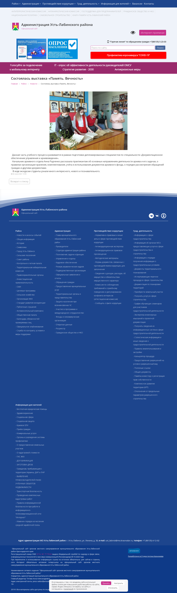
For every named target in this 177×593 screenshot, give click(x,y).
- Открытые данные (63, 324)
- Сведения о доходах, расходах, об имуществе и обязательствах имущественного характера (110, 277)
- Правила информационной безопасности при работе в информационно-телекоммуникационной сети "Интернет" (28, 510)
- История (20, 243)
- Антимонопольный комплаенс (30, 310)
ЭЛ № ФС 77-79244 (44, 554)
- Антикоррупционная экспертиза (108, 246)
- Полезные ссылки (141, 368)
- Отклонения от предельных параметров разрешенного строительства (146, 395)
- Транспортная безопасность (29, 491)
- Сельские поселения (25, 255)
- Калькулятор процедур (143, 356)
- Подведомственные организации (70, 270)
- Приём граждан (23, 429)
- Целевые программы (25, 290)
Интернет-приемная (152, 32)
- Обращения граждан (64, 282)
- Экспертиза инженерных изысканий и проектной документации (144, 318)
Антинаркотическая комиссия (63, 11)
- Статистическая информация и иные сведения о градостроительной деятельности (148, 341)
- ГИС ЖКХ (20, 456)
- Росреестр (60, 328)
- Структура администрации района (70, 250)
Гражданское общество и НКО (138, 11)
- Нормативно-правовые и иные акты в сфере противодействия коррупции (108, 239)
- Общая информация (25, 239)
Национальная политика (24, 15)
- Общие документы (142, 372)
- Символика (21, 247)
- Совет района (22, 259)
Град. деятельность (88, 3)
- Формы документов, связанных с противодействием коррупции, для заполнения (109, 266)
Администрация (31, 3)
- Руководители (61, 246)
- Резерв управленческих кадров (69, 266)
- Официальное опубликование (29, 326)
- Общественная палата (26, 315)
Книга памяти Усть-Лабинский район (91, 15)
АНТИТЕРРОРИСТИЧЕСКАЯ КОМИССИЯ (29, 11)
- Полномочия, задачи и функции (69, 254)
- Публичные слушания (26, 307)
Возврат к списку (19, 181)
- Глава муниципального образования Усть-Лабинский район (68, 239)
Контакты (149, 3)
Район (16, 3)
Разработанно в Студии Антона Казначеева (145, 556)
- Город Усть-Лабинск (25, 251)
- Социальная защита (25, 421)
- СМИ (18, 286)
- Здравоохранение (24, 413)
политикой (68, 589)
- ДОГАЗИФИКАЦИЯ (24, 460)
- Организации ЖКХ (24, 299)
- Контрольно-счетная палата (29, 263)
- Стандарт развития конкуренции (30, 302)
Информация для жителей (116, 3)
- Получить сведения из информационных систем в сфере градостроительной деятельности (148, 330)
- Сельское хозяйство (25, 294)
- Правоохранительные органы (30, 275)
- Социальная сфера (24, 417)
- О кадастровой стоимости (27, 452)
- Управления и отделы (65, 258)
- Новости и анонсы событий (28, 235)
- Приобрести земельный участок (148, 292)
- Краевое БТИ (22, 425)
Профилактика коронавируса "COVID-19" (128, 55)
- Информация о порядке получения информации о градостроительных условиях (146, 261)
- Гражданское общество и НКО (69, 332)
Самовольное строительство (55, 15)
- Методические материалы (106, 258)
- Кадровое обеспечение (66, 262)
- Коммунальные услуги (26, 433)
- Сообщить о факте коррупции (107, 303)
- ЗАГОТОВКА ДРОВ (24, 464)
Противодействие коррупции (59, 3)
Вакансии (137, 3)
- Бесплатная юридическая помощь (31, 409)
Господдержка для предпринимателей (101, 11)
